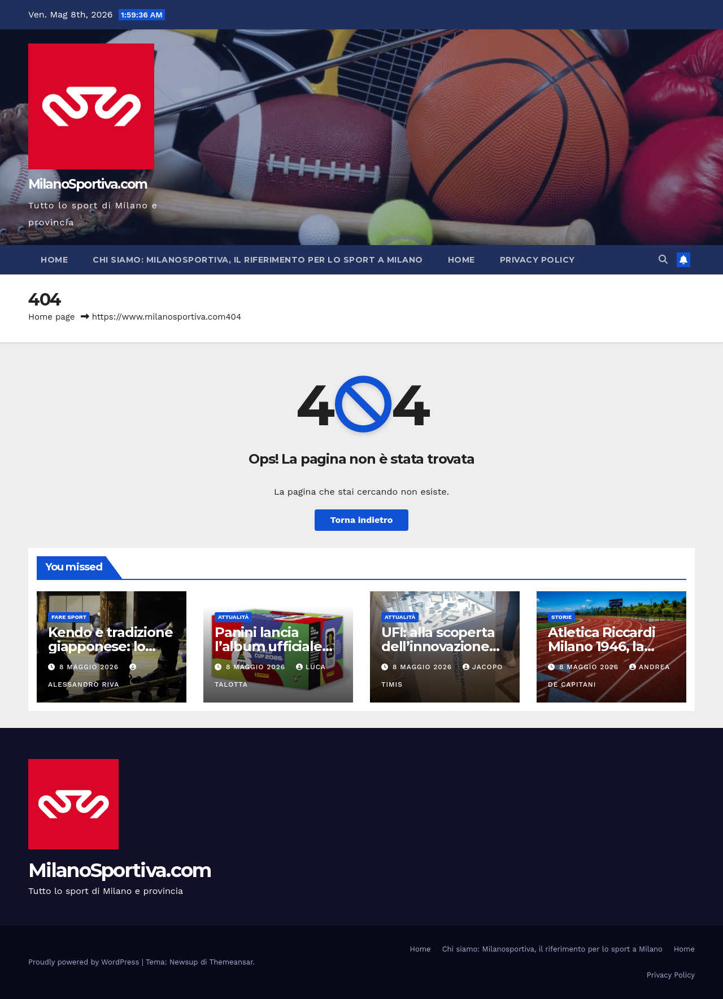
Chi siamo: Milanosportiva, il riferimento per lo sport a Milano (258, 260)
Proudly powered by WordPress (85, 962)
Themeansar (231, 962)
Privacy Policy (537, 260)
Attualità (233, 617)
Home (54, 260)
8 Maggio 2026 (90, 667)
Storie (561, 617)
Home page (51, 317)
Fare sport (68, 617)
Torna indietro (361, 519)
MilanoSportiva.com (87, 184)
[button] (663, 259)
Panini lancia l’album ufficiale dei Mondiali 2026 (272, 646)
